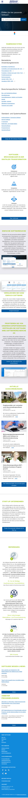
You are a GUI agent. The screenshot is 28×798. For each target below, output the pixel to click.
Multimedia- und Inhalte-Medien (9, 123)
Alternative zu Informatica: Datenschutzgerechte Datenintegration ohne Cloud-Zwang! (13, 702)
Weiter (14, 692)
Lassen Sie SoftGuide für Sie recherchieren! (14, 362)
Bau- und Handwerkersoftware (9, 93)
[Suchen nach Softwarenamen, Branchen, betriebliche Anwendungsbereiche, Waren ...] (14, 19)
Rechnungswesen (5, 77)
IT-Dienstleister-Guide (5, 780)
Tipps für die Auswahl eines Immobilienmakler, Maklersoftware (12, 680)
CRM (7, 79)
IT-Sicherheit (4, 121)
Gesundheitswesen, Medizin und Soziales (11, 97)
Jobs (2, 740)
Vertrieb (3, 79)
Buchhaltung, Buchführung (8, 66)
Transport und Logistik (7, 105)
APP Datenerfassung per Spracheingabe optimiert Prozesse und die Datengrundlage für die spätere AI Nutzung (13, 712)
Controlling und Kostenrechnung (9, 68)
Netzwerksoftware (5, 125)
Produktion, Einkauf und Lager (9, 73)
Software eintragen (5, 748)
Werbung (3, 749)
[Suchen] (24, 19)
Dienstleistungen (5, 95)
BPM (9, 81)
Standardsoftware (5, 130)
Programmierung (5, 127)
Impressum (3, 742)
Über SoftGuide (14, 218)
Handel (3, 99)
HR (10, 70)
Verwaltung (4, 81)
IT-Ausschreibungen (5, 758)
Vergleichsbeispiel (14, 310)
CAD (18, 73)
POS (10, 79)
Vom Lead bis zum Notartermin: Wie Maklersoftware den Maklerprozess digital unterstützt (11, 671)
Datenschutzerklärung (21, 794)
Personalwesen (5, 70)
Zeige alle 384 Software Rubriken (14, 138)
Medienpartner (4, 751)
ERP (12, 81)
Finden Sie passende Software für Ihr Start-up (14, 529)
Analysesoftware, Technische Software (11, 117)
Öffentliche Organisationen (8, 103)
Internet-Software (5, 119)
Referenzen (3, 739)
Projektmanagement (6, 75)
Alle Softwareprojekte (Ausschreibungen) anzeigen (14, 484)
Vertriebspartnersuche (5, 760)
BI (18, 68)
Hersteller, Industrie (6, 101)
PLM (21, 73)
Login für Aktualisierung (6, 753)
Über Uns (3, 737)
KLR (21, 68)
